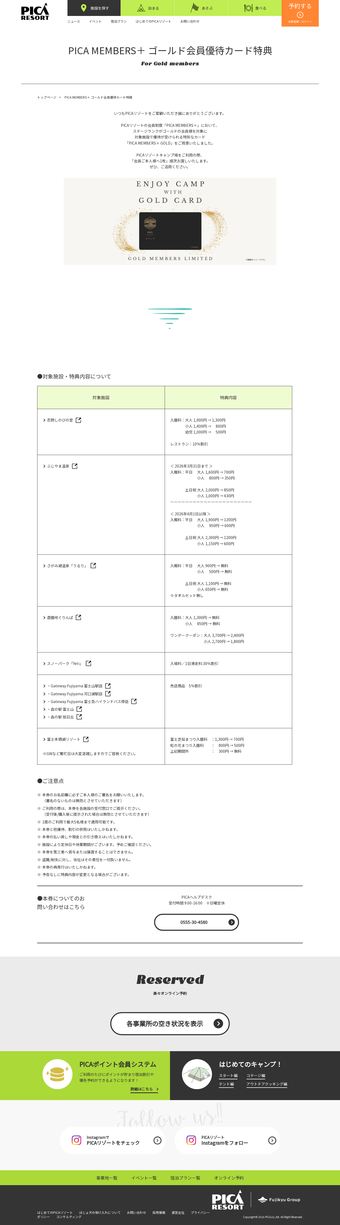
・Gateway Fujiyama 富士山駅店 (75, 685)
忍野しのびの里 (60, 420)
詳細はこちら (141, 1089)
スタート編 (228, 1075)
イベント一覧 (144, 1178)
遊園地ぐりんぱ (60, 617)
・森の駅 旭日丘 (60, 716)
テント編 (226, 1084)
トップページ (46, 97)
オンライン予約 (229, 1178)
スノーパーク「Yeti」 (65, 663)
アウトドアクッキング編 (266, 1084)
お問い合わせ (189, 21)
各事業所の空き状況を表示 (164, 1023)
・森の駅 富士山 (60, 709)
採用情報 (158, 1212)
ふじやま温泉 (58, 466)
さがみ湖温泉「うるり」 (67, 565)
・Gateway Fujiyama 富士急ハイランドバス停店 (88, 701)
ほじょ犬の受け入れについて (100, 1212)
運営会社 (178, 1212)
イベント (95, 21)
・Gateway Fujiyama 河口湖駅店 (75, 693)
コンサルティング (69, 1216)
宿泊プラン (119, 21)
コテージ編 (255, 1075)
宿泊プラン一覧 (185, 1178)
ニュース (73, 21)
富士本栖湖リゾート (63, 739)
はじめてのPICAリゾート (153, 21)
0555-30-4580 (193, 922)
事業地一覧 (106, 1178)
